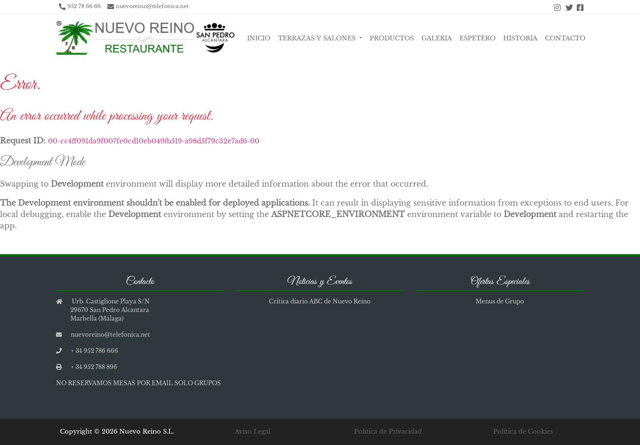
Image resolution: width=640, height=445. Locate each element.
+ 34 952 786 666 (94, 350)
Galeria (436, 38)
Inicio (258, 38)
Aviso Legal (252, 431)
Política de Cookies (523, 431)
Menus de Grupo (500, 301)
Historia (520, 38)
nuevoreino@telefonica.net (152, 6)
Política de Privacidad (388, 431)
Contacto (565, 38)
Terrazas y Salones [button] (317, 38)
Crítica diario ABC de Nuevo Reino (320, 301)
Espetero (477, 38)
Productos (392, 38)
